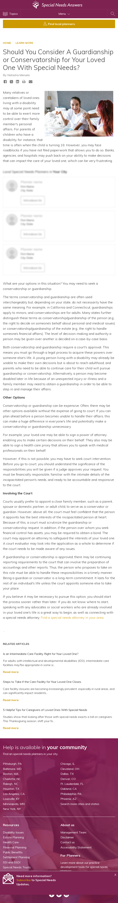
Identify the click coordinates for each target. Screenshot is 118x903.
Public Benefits (13, 852)
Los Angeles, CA (14, 794)
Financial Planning (14, 847)
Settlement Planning (16, 857)
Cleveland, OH (69, 769)
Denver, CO (68, 779)
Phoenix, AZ (68, 799)
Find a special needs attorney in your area (72, 617)
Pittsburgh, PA (12, 764)
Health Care (11, 842)
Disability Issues (13, 832)
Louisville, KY (11, 799)
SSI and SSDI (11, 862)
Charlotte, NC (12, 779)
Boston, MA (11, 774)
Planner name (31, 182)
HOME (7, 43)
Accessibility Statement (76, 847)
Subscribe (23, 880)
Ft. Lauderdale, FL (72, 784)
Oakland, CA (68, 789)
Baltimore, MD (12, 769)
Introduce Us (33, 200)
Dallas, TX (67, 774)
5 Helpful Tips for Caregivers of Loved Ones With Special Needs (45, 710)
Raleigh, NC (10, 784)
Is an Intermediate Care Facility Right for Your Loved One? (40, 654)
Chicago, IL (67, 764)
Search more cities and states (79, 804)
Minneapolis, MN (14, 804)
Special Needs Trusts (17, 867)
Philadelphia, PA (71, 794)
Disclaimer (67, 837)
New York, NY (12, 809)
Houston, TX (11, 789)
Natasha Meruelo (18, 75)
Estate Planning (13, 837)
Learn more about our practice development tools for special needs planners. (84, 867)
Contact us (67, 842)
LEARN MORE (24, 43)
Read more (11, 672)
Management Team (73, 832)
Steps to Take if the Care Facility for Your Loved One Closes (42, 682)
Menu (64, 14)
